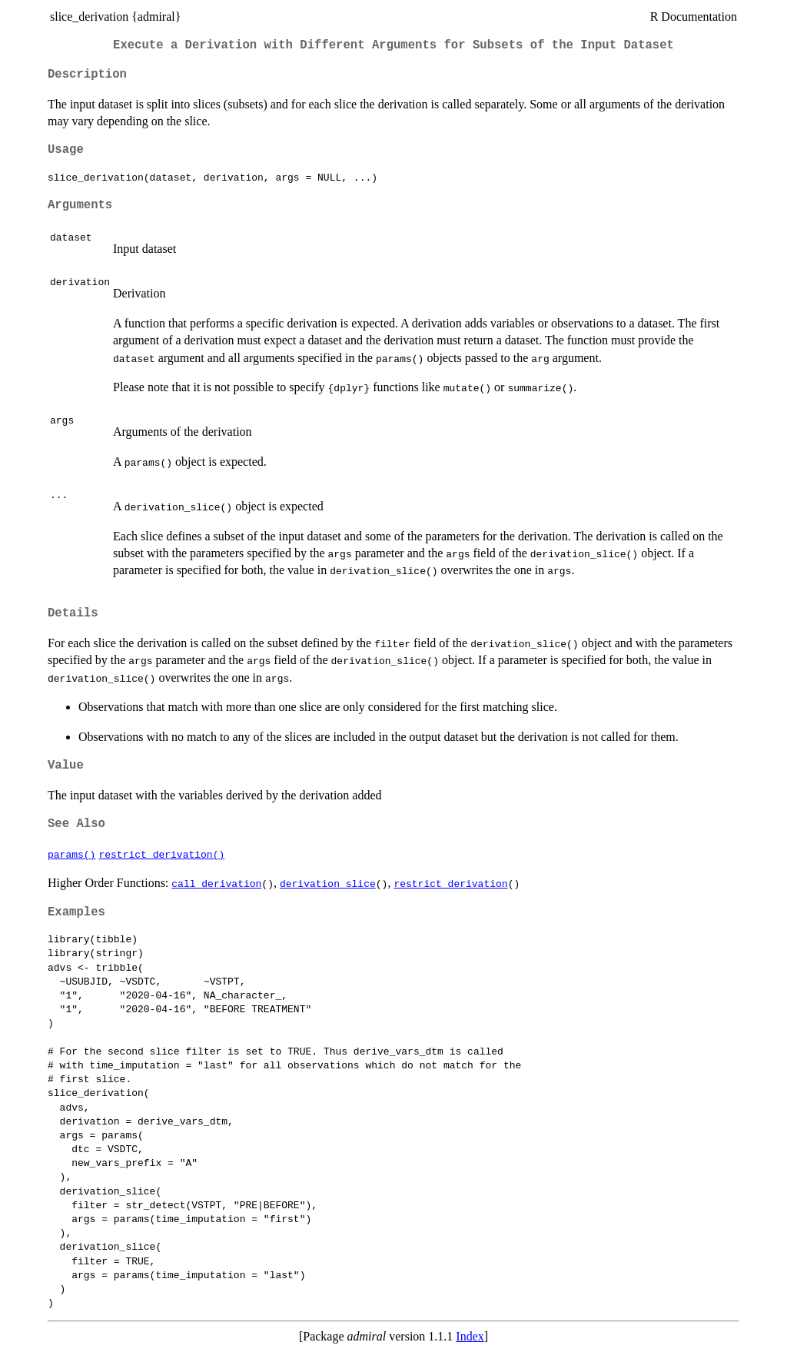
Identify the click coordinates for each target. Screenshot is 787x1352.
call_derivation (216, 883)
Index (469, 1336)
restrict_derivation (450, 883)
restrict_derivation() (161, 854)
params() (71, 854)
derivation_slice (328, 883)
